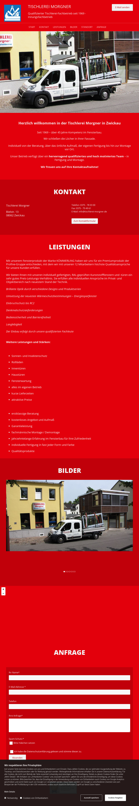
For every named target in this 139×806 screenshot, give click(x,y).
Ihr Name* (14, 672)
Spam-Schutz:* (16, 739)
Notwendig (11, 798)
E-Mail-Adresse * (17, 687)
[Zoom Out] (3, 593)
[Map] (69, 613)
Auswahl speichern (91, 798)
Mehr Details (9, 792)
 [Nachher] (128, 527)
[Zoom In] (3, 589)
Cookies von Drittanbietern (34, 798)
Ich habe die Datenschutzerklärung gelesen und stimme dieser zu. (48, 751)
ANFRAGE (101, 27)
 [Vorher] (10, 527)
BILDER (73, 27)
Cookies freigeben (115, 798)
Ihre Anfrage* (16, 715)
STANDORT (87, 27)
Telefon (12, 701)
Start (32, 27)
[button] (122, 7)
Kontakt (44, 27)
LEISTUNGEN (59, 27)
